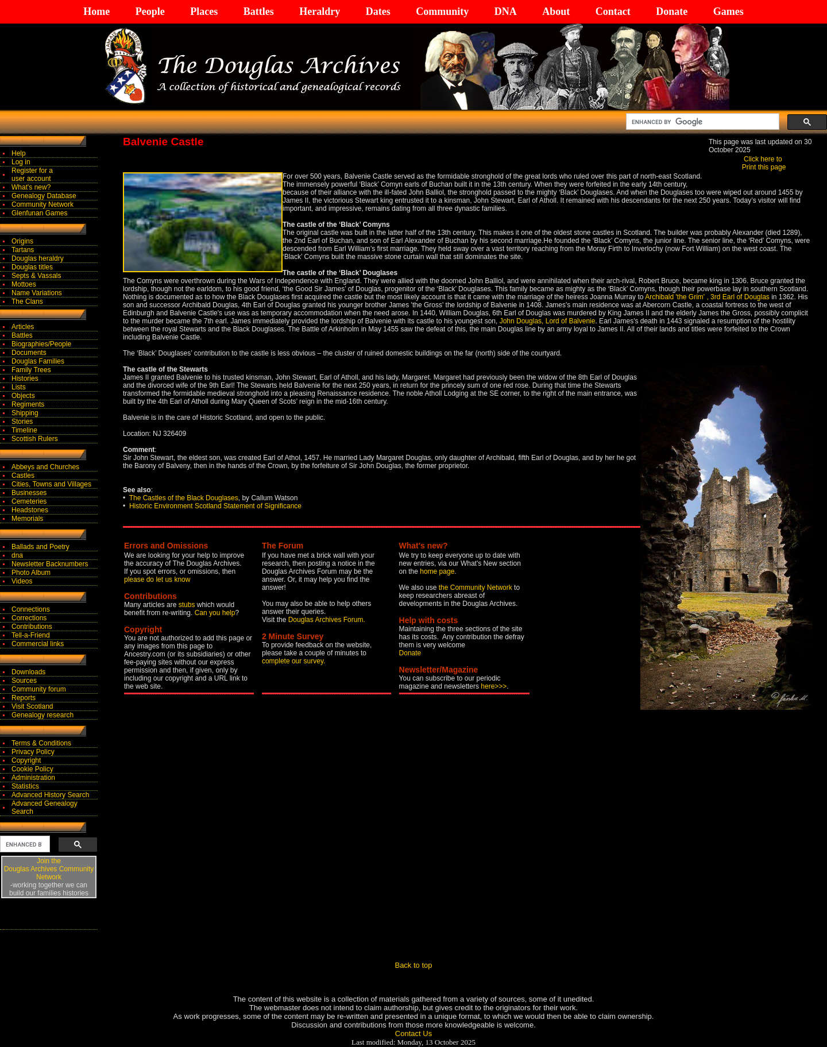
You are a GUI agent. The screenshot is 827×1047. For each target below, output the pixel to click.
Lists (18, 387)
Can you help (215, 613)
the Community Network (476, 588)
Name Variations (36, 293)
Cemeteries (29, 501)
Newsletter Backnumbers (49, 564)
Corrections (29, 618)
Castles (22, 476)
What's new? (31, 187)
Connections (30, 609)
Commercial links (37, 644)
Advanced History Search (50, 795)
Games (728, 11)
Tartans (22, 250)
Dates (378, 11)
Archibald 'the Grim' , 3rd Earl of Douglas (707, 297)
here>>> (494, 686)
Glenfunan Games (39, 213)
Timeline (24, 430)
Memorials (27, 519)
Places (204, 11)
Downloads (28, 672)
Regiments (27, 404)
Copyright (26, 760)
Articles (22, 327)
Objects (23, 396)
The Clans (27, 302)
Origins (22, 241)
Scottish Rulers (34, 439)
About (556, 11)
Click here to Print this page (764, 163)
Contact (613, 11)
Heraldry (319, 11)
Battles (259, 11)
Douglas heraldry (37, 258)
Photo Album (31, 573)
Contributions (31, 627)
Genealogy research (42, 715)
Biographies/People (41, 344)
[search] (701, 122)
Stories (22, 422)
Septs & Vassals (36, 276)
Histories (24, 378)
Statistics (25, 786)
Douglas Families (37, 361)
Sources (24, 681)
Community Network (42, 204)
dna (17, 555)
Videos (21, 581)
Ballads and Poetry (40, 547)
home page (437, 571)
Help (18, 153)
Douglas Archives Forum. (326, 620)
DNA (505, 11)
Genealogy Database (43, 196)
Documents (29, 353)
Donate (671, 11)
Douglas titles (32, 267)
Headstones (29, 510)
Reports (23, 698)
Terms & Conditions (41, 743)
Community (442, 11)
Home (96, 11)
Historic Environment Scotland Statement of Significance (215, 506)
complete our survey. (294, 661)
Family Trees (31, 370)
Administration (33, 778)
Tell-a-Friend (30, 635)
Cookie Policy (32, 769)
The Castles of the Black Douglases (183, 498)
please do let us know (157, 579)
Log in (20, 162)
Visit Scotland (32, 706)
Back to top (413, 965)
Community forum (38, 689)
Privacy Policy (33, 752)
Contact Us (413, 1033)
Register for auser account (32, 175)
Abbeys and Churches (45, 467)
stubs (188, 605)
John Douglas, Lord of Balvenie (548, 321)
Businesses (29, 493)
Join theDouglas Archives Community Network (49, 869)
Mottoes (23, 284)
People (150, 11)
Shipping (24, 413)
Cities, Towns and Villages (51, 484)
